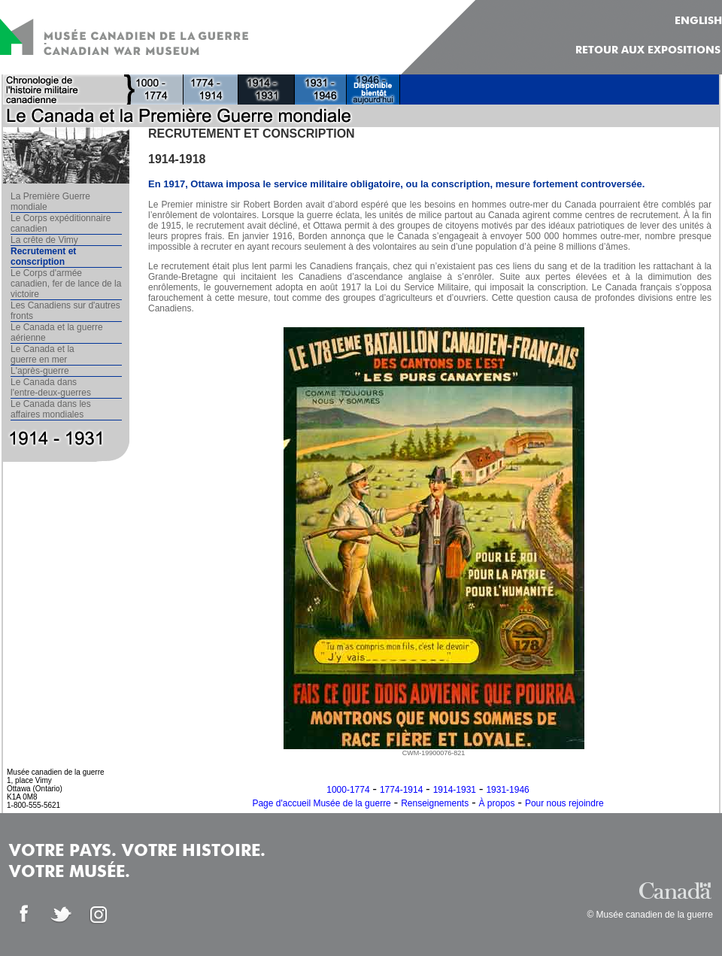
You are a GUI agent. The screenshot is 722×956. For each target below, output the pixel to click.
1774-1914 (401, 790)
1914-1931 (454, 790)
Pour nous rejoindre (564, 803)
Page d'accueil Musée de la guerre (321, 803)
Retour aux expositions (647, 50)
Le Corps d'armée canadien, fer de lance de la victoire (66, 283)
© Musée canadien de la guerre (650, 914)
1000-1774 (347, 790)
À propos (497, 803)
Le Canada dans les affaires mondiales (51, 409)
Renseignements (435, 803)
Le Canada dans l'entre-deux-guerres (51, 387)
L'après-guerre (40, 371)
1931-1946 (507, 790)
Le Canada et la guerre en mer (42, 354)
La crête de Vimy (44, 240)
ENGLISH (698, 21)
